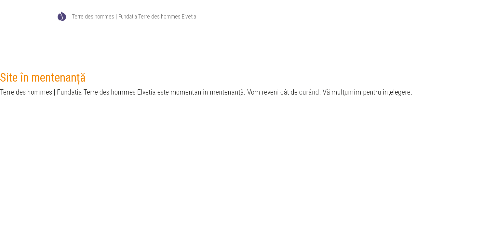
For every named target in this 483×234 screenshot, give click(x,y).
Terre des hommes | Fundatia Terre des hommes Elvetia (134, 16)
